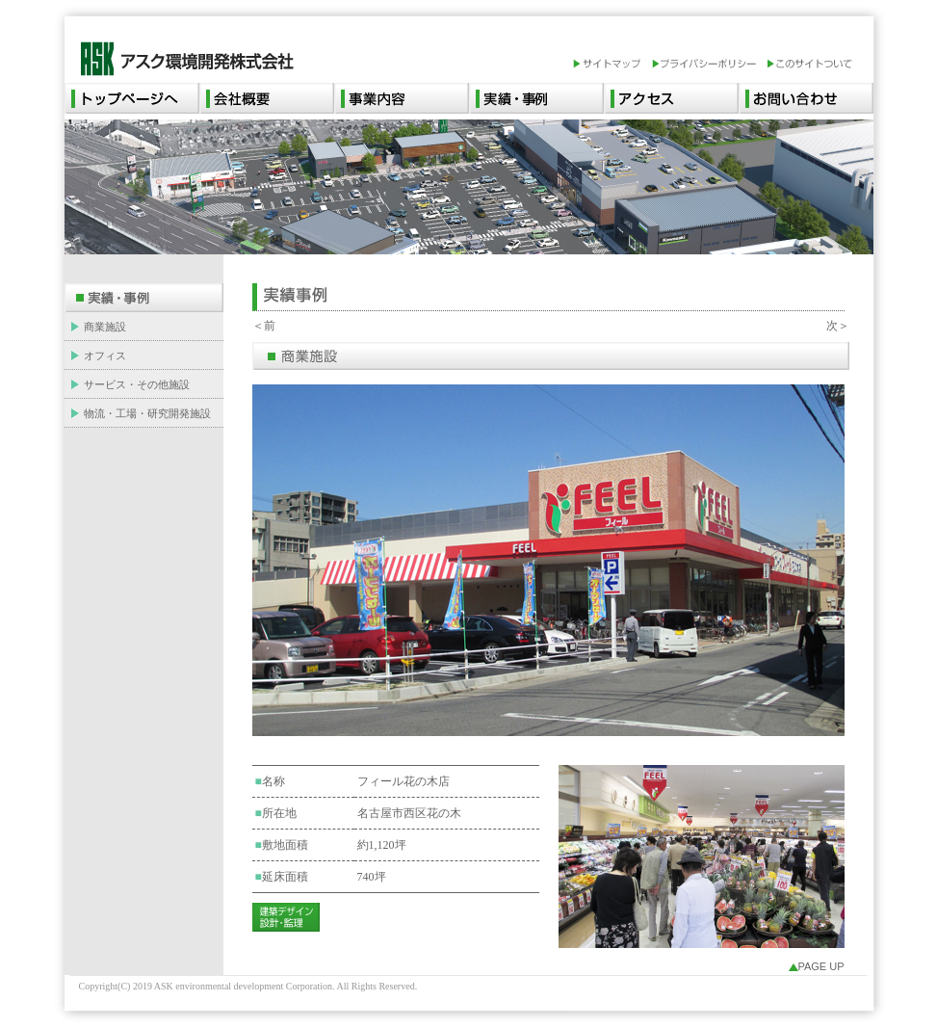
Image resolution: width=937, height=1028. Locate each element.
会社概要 (266, 98)
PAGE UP (820, 966)
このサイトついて (810, 64)
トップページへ (132, 98)
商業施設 (105, 326)
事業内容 (401, 98)
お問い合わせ (806, 98)
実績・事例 (536, 98)
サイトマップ (611, 64)
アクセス (671, 98)
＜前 (263, 325)
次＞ (837, 325)
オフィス (105, 355)
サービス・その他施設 (137, 384)
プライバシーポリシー (708, 64)
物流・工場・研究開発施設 (147, 413)
